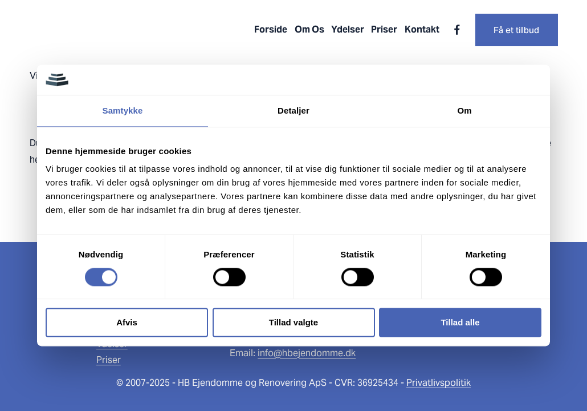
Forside (270, 29)
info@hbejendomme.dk (307, 353)
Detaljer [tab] (293, 110)
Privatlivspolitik (438, 383)
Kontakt (422, 29)
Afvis (126, 323)
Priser (384, 29)
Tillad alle (460, 323)
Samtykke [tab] (123, 110)
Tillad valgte (293, 323)
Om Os (309, 29)
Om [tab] (464, 110)
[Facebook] (457, 29)
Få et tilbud (517, 30)
